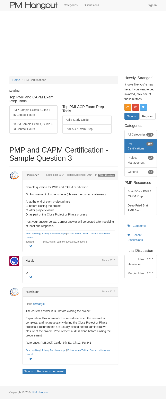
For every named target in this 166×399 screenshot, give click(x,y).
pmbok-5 (82, 241)
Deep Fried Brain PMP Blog (138, 208)
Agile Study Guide (77, 119)
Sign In (152, 5)
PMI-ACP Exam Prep (79, 129)
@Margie (39, 304)
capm (52, 241)
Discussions (91, 5)
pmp (45, 241)
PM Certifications (106, 175)
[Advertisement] (83, 43)
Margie (30, 260)
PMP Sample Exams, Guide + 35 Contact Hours (32, 112)
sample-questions (66, 241)
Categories (71, 5)
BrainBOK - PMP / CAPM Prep (139, 194)
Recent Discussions (135, 237)
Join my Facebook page (54, 233)
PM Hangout (41, 392)
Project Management (141, 159)
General (141, 172)
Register (42, 371)
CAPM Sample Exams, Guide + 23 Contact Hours (33, 126)
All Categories (141, 134)
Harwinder (32, 175)
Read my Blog (33, 233)
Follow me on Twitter (77, 233)
